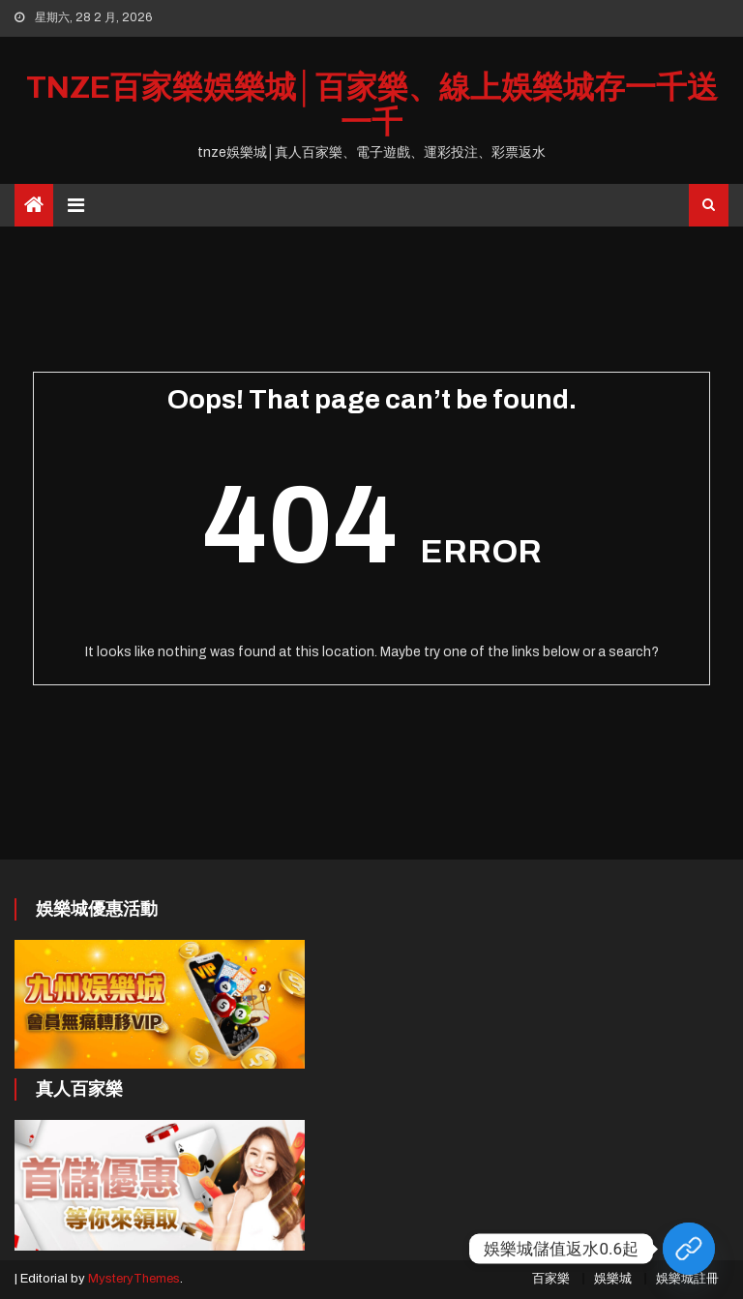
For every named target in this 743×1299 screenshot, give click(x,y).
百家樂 (551, 1278)
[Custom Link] (689, 1249)
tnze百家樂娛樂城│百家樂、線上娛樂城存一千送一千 (372, 105)
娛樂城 (613, 1278)
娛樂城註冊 (687, 1278)
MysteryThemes (134, 1278)
